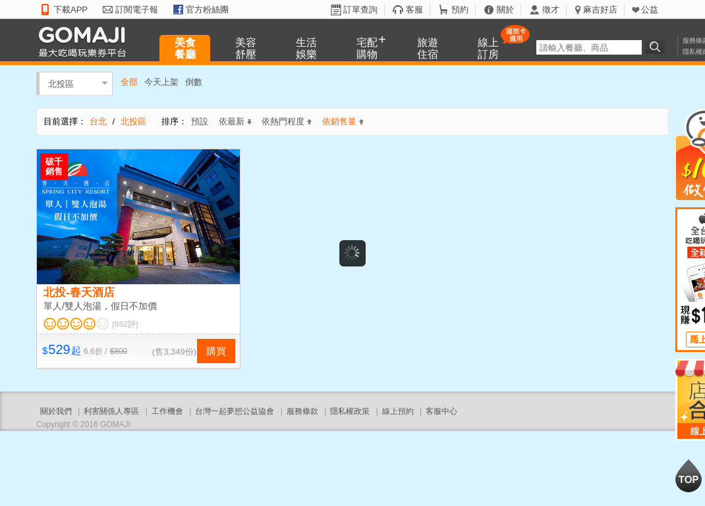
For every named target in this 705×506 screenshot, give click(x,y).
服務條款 (302, 411)
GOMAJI (85, 41)
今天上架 (161, 82)
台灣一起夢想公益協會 (234, 411)
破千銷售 (54, 166)
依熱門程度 (287, 121)
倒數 (193, 82)
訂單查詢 (360, 9)
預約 (459, 9)
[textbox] (589, 47)
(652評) (125, 324)
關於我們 (56, 411)
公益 (649, 9)
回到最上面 (688, 476)
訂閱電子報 (136, 9)
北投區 (61, 83)
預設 (199, 121)
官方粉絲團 (207, 9)
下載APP (70, 9)
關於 (505, 9)
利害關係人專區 (111, 411)
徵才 (550, 9)
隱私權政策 (350, 411)
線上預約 (398, 411)
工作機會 (167, 411)
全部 (129, 82)
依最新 (235, 121)
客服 (414, 9)
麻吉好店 (600, 9)
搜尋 (657, 46)
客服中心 (441, 411)
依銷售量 (343, 121)
